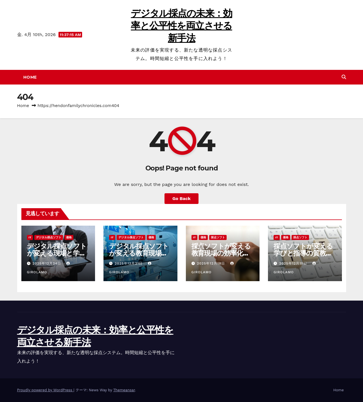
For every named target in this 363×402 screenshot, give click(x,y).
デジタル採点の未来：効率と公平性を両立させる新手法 (181, 25)
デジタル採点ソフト (48, 237)
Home (30, 77)
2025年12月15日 (293, 263)
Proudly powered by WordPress (45, 390)
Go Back (181, 198)
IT (30, 237)
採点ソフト (218, 237)
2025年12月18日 (211, 263)
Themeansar (124, 390)
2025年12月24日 (47, 263)
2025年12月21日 (129, 263)
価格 (69, 237)
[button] (344, 77)
